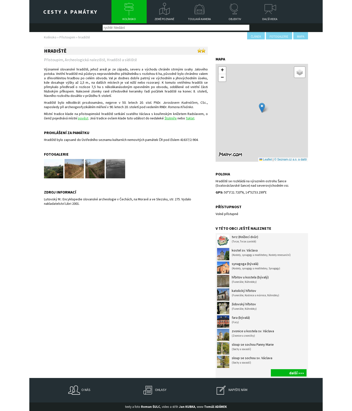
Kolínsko (129, 19)
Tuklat (190, 118)
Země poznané (164, 19)
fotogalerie (279, 36)
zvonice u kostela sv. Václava (245, 335)
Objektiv (235, 19)
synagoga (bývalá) (248, 268)
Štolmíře (171, 118)
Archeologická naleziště (85, 59)
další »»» (296, 372)
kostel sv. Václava (254, 254)
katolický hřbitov (248, 294)
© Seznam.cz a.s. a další (290, 159)
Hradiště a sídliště (122, 59)
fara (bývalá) (233, 321)
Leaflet (265, 159)
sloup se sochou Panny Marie (245, 348)
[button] (262, 108)
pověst (83, 118)
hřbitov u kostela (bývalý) (243, 281)
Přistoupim (67, 37)
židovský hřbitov (237, 308)
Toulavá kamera (199, 19)
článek (256, 36)
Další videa (269, 19)
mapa (300, 36)
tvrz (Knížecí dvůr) (237, 241)
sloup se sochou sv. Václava (244, 362)
